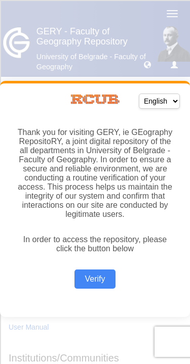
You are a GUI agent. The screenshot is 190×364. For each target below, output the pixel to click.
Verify (95, 279)
